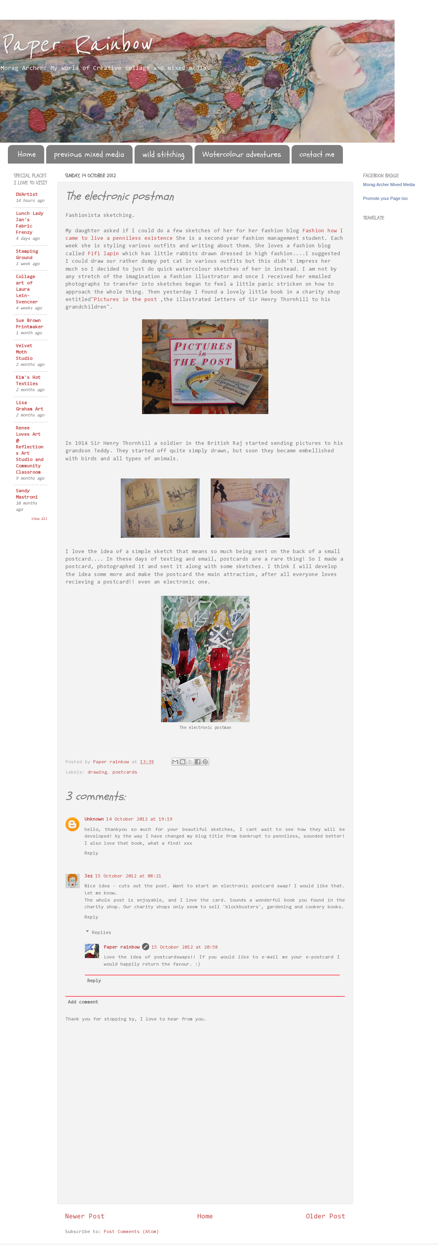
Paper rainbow (122, 947)
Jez (88, 876)
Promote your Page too (385, 198)
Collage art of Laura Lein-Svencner (27, 290)
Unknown (94, 819)
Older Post (325, 1216)
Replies (101, 932)
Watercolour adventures (241, 154)
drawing (97, 772)
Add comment (83, 1002)
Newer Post (85, 1216)
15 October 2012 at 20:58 (185, 947)
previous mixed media (89, 154)
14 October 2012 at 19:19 (139, 819)
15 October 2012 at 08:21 (128, 876)
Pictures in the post (125, 300)
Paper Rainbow (75, 44)
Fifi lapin (103, 254)
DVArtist (27, 194)
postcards (124, 772)
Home (27, 154)
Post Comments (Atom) (131, 1231)
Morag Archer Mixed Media (389, 184)
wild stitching (163, 154)
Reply (91, 853)
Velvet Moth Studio (24, 352)
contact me (317, 154)
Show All (39, 519)
